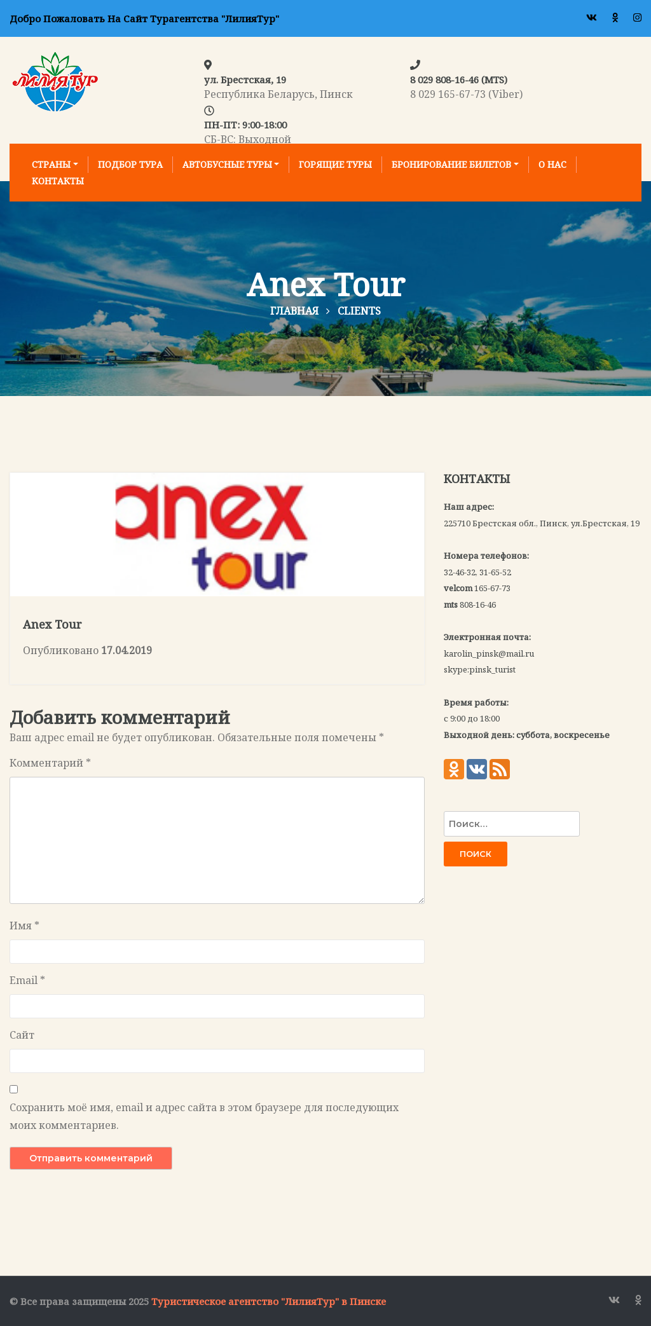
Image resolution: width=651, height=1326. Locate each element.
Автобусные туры (227, 164)
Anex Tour (52, 624)
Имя (24, 926)
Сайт (22, 1035)
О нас (552, 164)
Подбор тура (130, 164)
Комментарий (50, 763)
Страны (51, 164)
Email (27, 980)
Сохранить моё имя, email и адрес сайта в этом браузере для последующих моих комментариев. (204, 1116)
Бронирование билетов (451, 164)
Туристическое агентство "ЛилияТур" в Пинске (268, 1301)
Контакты (58, 181)
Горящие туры (335, 164)
